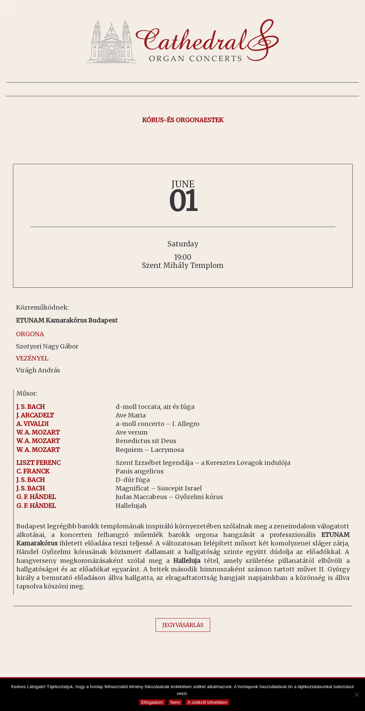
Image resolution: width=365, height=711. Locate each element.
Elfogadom (152, 702)
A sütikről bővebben (207, 702)
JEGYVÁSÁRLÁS (182, 625)
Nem (175, 702)
